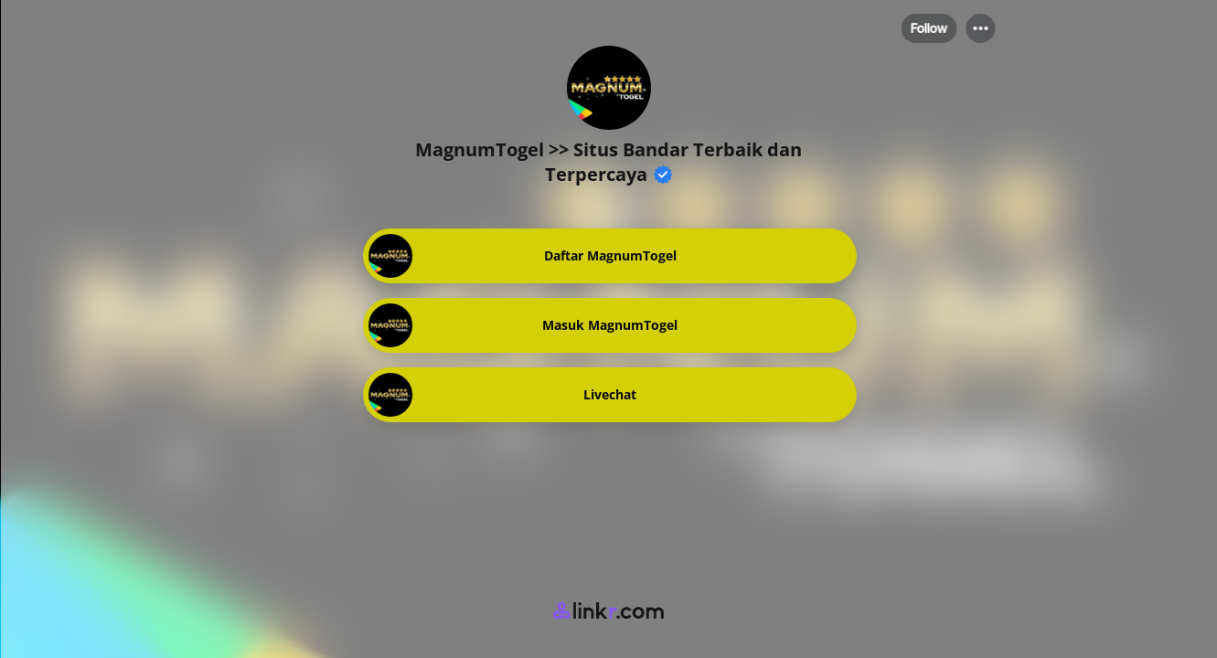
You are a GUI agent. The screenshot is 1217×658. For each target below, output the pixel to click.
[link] (609, 256)
